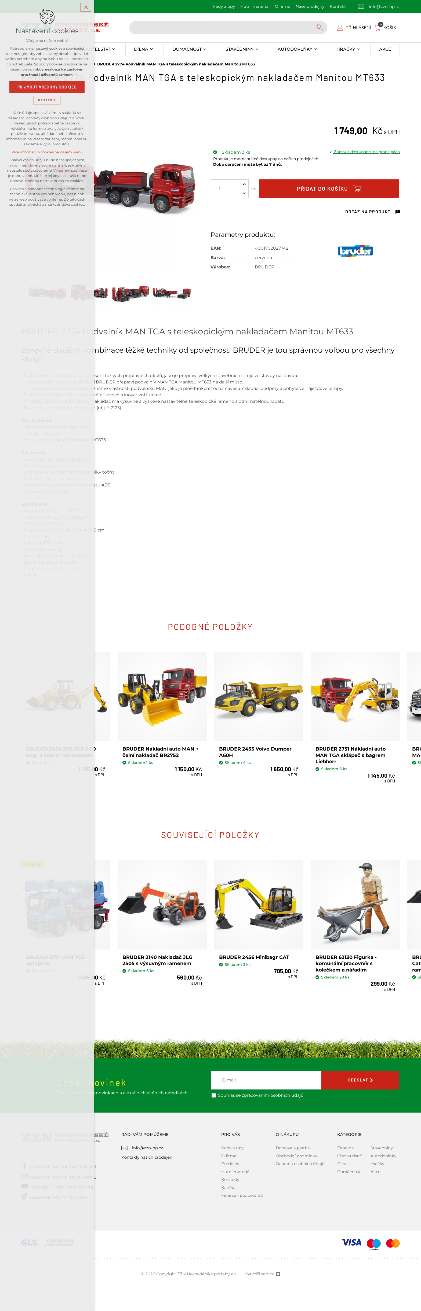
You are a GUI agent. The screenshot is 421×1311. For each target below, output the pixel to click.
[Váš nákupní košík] (386, 27)
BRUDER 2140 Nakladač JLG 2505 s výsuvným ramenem (158, 960)
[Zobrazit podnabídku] (113, 49)
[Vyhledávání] (320, 27)
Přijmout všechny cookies (47, 87)
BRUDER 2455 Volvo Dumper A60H (255, 752)
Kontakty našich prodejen (146, 1157)
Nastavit (47, 100)
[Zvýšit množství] (244, 184)
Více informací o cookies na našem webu (47, 152)
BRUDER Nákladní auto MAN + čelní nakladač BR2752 (161, 752)
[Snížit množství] (244, 193)
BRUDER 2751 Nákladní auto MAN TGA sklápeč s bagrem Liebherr (350, 755)
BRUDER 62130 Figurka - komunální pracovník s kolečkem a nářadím (346, 963)
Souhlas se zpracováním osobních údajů (261, 1095)
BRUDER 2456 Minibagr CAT (254, 957)
